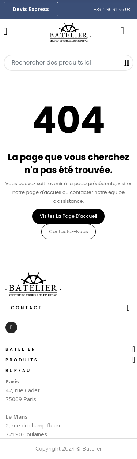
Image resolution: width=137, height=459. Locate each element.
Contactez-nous (68, 231)
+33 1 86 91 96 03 (112, 9)
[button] (31, 9)
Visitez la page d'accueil (68, 216)
